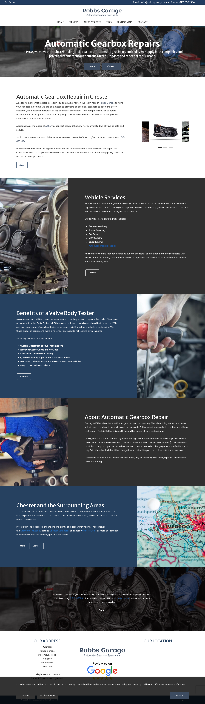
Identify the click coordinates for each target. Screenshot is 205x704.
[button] (22, 165)
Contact (111, 67)
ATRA (48, 125)
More (92, 67)
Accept (179, 695)
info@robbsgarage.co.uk (155, 2)
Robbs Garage (107, 102)
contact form (122, 598)
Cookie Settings (47, 695)
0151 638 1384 (187, 2)
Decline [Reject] (25, 695)
